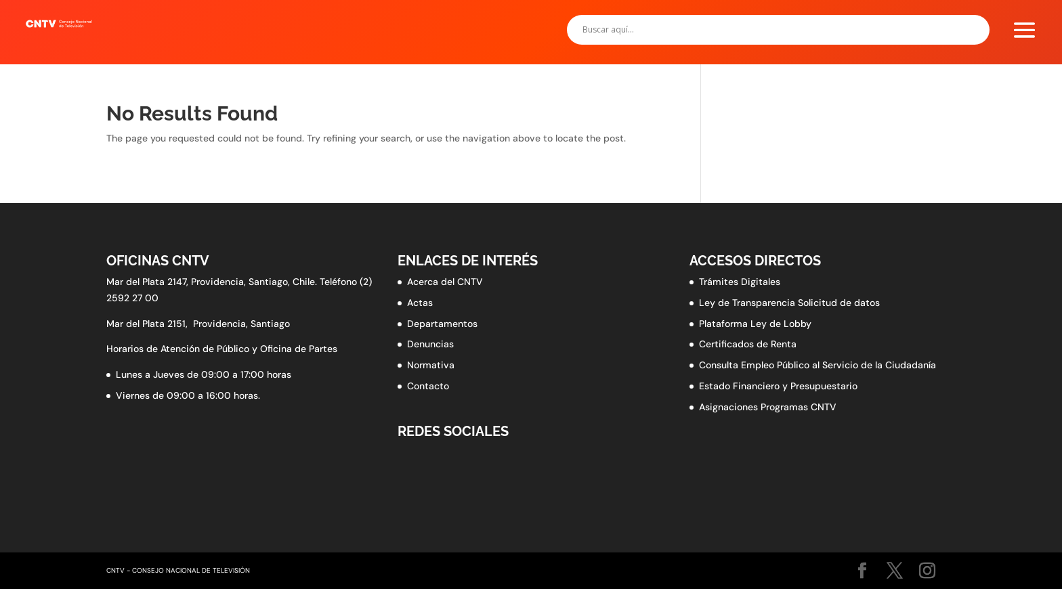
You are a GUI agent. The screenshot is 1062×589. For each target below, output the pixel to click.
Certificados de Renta (747, 344)
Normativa (430, 365)
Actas (420, 303)
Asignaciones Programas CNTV (767, 407)
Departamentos (442, 324)
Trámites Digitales (739, 282)
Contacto (428, 386)
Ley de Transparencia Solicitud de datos (789, 303)
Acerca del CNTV (445, 282)
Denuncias (430, 344)
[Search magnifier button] (974, 29)
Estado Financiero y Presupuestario (778, 386)
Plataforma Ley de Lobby (755, 324)
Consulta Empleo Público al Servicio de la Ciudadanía (817, 365)
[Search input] (771, 29)
